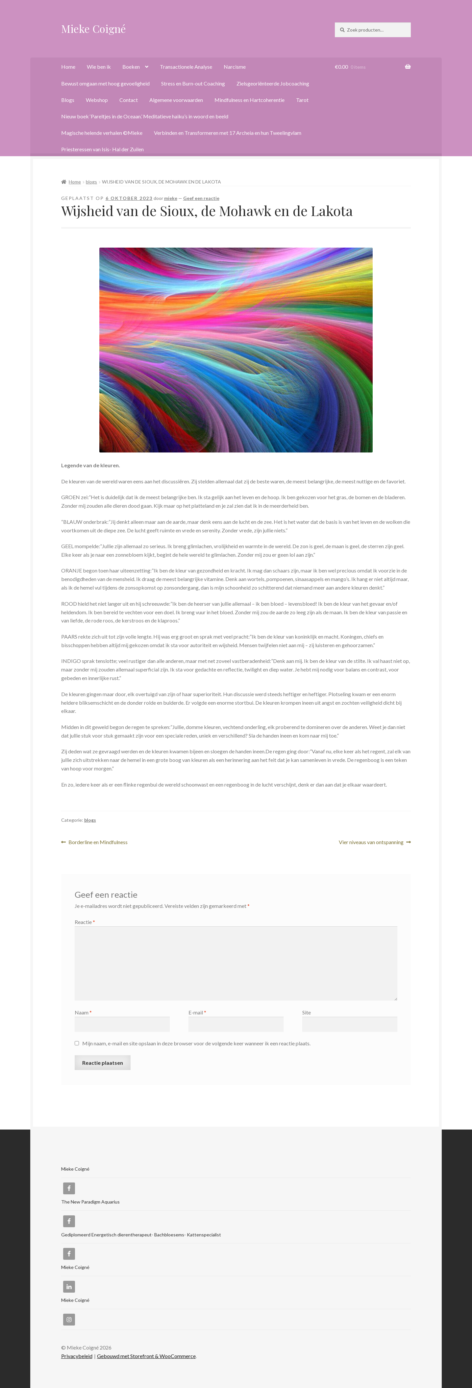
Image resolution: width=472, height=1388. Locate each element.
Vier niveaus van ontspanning (371, 842)
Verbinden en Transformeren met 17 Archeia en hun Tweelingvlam (227, 133)
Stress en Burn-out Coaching (193, 83)
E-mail (197, 1012)
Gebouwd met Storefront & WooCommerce (146, 1356)
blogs (91, 181)
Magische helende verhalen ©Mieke (101, 133)
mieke (170, 198)
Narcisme (235, 66)
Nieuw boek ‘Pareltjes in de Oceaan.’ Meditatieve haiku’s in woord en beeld (144, 116)
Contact (128, 100)
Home (68, 66)
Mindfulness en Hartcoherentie (249, 100)
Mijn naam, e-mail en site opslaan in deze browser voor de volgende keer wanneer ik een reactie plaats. (196, 1043)
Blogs (67, 100)
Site (306, 1012)
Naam (83, 1012)
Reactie (85, 922)
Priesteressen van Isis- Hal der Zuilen (102, 149)
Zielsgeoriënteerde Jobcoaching (272, 83)
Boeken (131, 66)
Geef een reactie (201, 198)
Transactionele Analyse (186, 66)
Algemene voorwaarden (176, 100)
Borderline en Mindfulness (98, 842)
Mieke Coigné (93, 28)
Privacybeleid (76, 1356)
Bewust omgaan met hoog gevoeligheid (105, 83)
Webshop (97, 100)
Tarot (302, 100)
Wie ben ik (99, 66)
